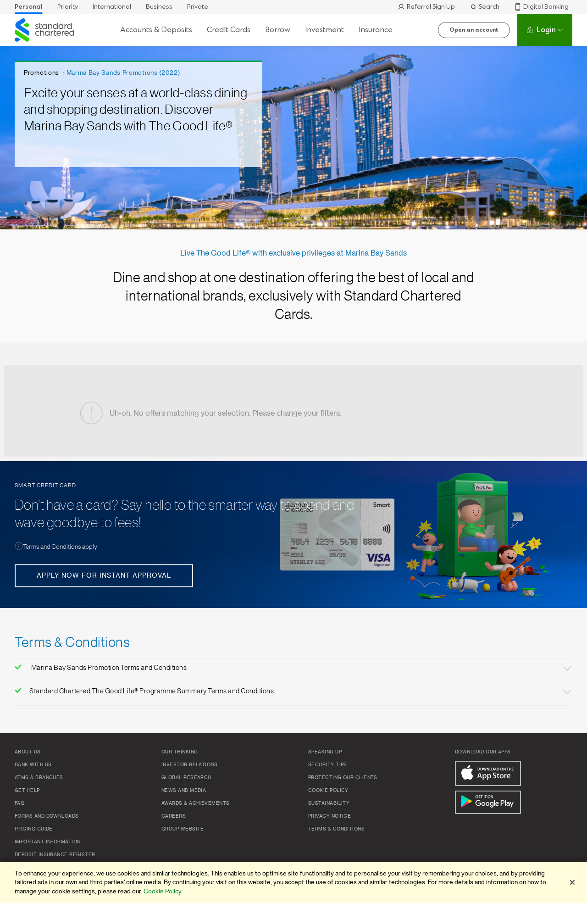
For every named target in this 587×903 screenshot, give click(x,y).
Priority (67, 6)
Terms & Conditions (336, 829)
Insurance (376, 29)
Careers (173, 816)
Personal (29, 6)
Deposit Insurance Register (55, 855)
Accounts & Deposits (156, 29)
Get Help (27, 790)
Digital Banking (541, 6)
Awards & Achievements (195, 803)
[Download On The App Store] (488, 773)
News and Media (183, 790)
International (112, 6)
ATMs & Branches (39, 777)
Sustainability (328, 803)
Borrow (277, 29)
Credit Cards (228, 29)
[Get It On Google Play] (488, 802)
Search (484, 6)
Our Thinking (179, 752)
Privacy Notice (329, 816)
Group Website (182, 829)
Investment (324, 29)
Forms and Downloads (47, 816)
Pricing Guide (34, 829)
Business (159, 6)
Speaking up (325, 752)
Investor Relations (189, 765)
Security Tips (327, 765)
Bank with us (33, 765)
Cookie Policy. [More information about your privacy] (163, 891)
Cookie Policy (328, 790)
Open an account (473, 29)
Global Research (186, 777)
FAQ (19, 803)
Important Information (47, 842)
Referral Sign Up (426, 6)
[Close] (572, 882)
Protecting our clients (342, 777)
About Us (28, 752)
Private (197, 6)
